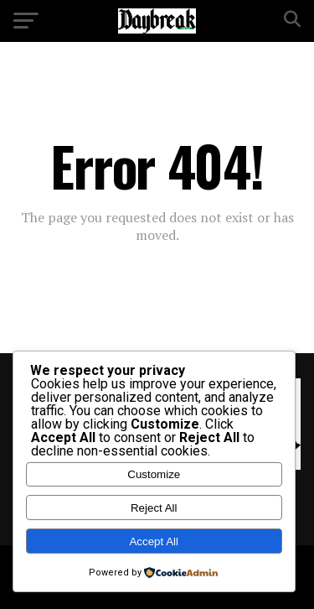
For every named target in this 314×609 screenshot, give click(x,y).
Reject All (154, 508)
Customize (153, 474)
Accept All (153, 541)
